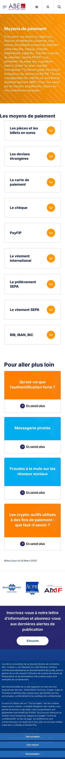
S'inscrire (33, 640)
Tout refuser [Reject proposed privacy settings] (32, 744)
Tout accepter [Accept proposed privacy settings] (32, 736)
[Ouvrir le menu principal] (5, 7)
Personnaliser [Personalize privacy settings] (33, 754)
